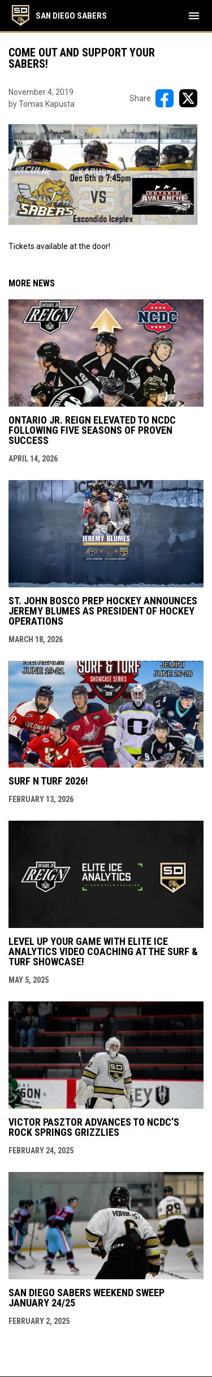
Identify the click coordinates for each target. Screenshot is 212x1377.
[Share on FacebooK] (164, 98)
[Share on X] (188, 98)
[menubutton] (194, 16)
